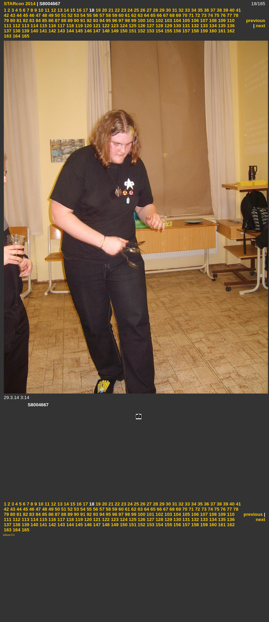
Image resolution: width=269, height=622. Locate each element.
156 (176, 30)
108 (212, 20)
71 (190, 15)
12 (53, 10)
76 (222, 15)
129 (167, 25)
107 (203, 20)
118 (69, 25)
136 (230, 25)
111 (7, 25)
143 (60, 30)
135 (221, 25)
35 (199, 10)
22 (117, 10)
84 (37, 20)
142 (51, 30)
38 (218, 10)
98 (126, 20)
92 (88, 20)
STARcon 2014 (19, 3)
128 (158, 25)
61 (126, 15)
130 (176, 25)
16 (78, 10)
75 (216, 15)
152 (141, 30)
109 (221, 20)
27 (148, 10)
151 (132, 30)
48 (44, 15)
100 (140, 20)
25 (135, 10)
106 (194, 20)
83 (31, 20)
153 (150, 30)
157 (185, 30)
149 (114, 30)
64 (146, 15)
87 (57, 20)
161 (221, 30)
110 (230, 20)
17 (85, 10)
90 (76, 20)
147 (96, 30)
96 (114, 20)
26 (142, 10)
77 (229, 15)
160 (212, 30)
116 (51, 25)
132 (194, 25)
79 (6, 20)
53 (76, 15)
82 (25, 20)
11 (46, 10)
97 (120, 20)
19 (97, 10)
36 (206, 10)
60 (120, 15)
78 (235, 15)
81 (18, 20)
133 (203, 25)
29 (161, 10)
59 (114, 15)
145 (78, 30)
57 (101, 15)
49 (50, 15)
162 (230, 30)
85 (44, 20)
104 (176, 20)
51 (63, 15)
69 (178, 15)
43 (12, 15)
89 (69, 20)
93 (95, 20)
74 (209, 15)
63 (139, 15)
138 (15, 30)
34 (193, 10)
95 (108, 20)
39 (225, 10)
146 (87, 30)
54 (82, 15)
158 (194, 30)
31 (174, 10)
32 (180, 10)
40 (231, 10)
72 (197, 15)
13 (59, 10)
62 (133, 15)
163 (7, 36)
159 (203, 30)
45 (25, 15)
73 (203, 15)
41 (238, 10)
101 (149, 20)
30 (167, 10)
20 (104, 10)
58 (108, 15)
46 (31, 15)
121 (96, 25)
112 (15, 25)
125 (132, 25)
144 (69, 30)
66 (158, 15)
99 (133, 20)
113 (24, 25)
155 (167, 30)
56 (95, 15)
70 (184, 15)
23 (123, 10)
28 (155, 10)
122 (105, 25)
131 (185, 25)
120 (87, 25)
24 (129, 10)
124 (123, 25)
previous (255, 20)
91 (82, 20)
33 (187, 10)
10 (40, 10)
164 (15, 36)
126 (141, 25)
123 (114, 25)
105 (185, 20)
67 (165, 15)
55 (88, 15)
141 (42, 30)
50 (57, 15)
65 (152, 15)
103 (167, 20)
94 (101, 20)
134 (212, 25)
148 (105, 30)
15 (72, 10)
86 (50, 20)
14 (66, 10)
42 (6, 15)
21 (110, 10)
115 (42, 25)
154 (158, 30)
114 (33, 25)
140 (33, 30)
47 (37, 15)
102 (158, 20)
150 (123, 30)
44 (18, 15)
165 (24, 36)
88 (63, 20)
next (260, 25)
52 (69, 15)
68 (171, 15)
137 (7, 30)
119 (78, 25)
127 (150, 25)
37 (212, 10)
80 (12, 20)
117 (60, 25)
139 (24, 30)
